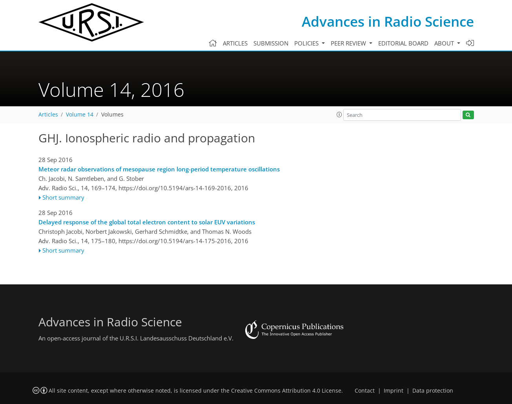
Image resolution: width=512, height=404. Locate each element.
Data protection (432, 390)
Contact (365, 390)
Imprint (393, 390)
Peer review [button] (349, 43)
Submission (270, 43)
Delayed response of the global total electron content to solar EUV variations (146, 222)
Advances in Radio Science (388, 21)
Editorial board (403, 43)
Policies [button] (307, 43)
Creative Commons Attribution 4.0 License (286, 390)
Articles (235, 43)
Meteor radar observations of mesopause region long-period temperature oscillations (159, 169)
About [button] (445, 43)
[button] (339, 114)
